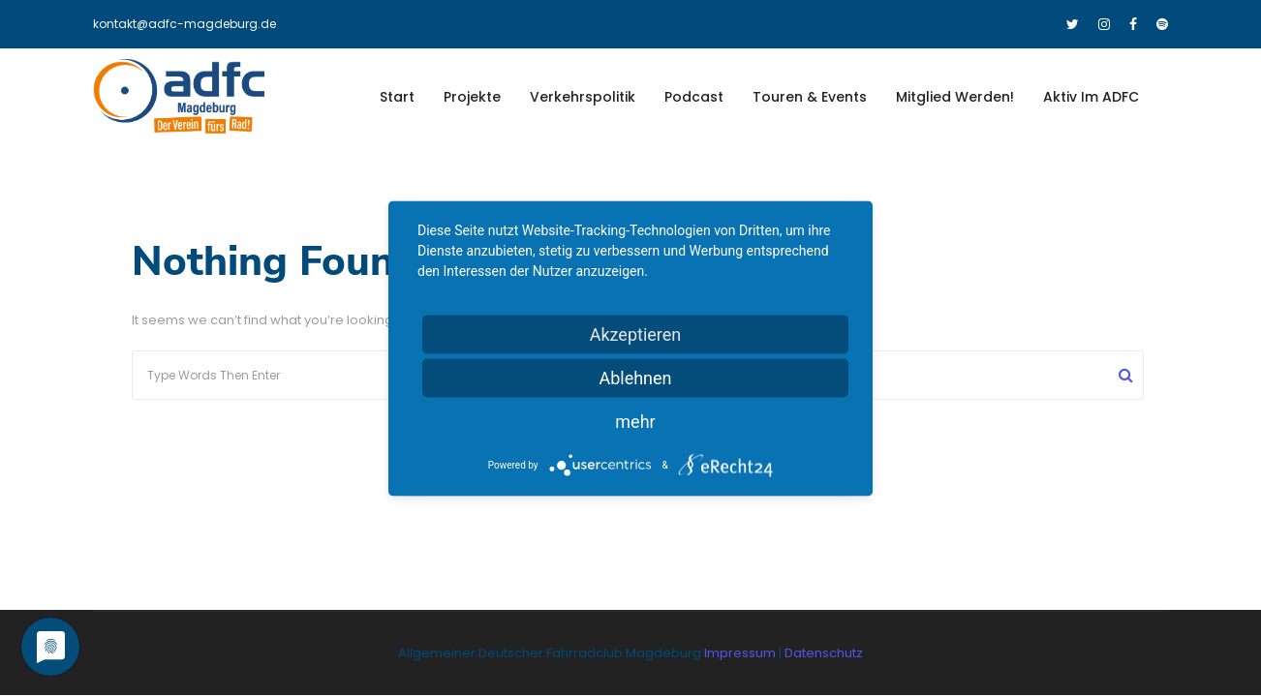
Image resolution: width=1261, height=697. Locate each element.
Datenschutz (823, 653)
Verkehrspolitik (582, 96)
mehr (635, 421)
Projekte (472, 96)
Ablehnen (635, 378)
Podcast (693, 96)
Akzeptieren (636, 334)
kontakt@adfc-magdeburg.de (184, 23)
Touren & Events (810, 96)
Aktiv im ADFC (1091, 96)
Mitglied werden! (955, 96)
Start (397, 96)
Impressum (741, 653)
